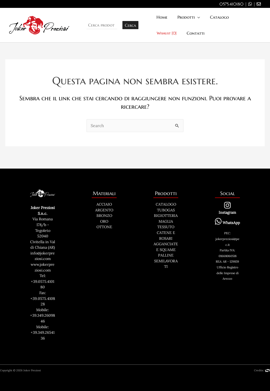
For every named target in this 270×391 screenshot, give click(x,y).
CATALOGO (166, 204)
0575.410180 (231, 4)
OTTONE (104, 227)
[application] (195, 17)
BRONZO (104, 215)
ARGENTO (104, 210)
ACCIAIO (104, 204)
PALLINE (166, 255)
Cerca (130, 25)
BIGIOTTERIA (166, 215)
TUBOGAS (166, 210)
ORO (104, 221)
